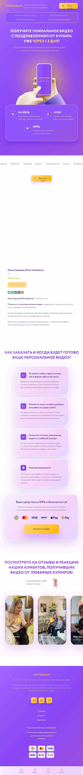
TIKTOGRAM (13, 6)
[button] (41, 529)
